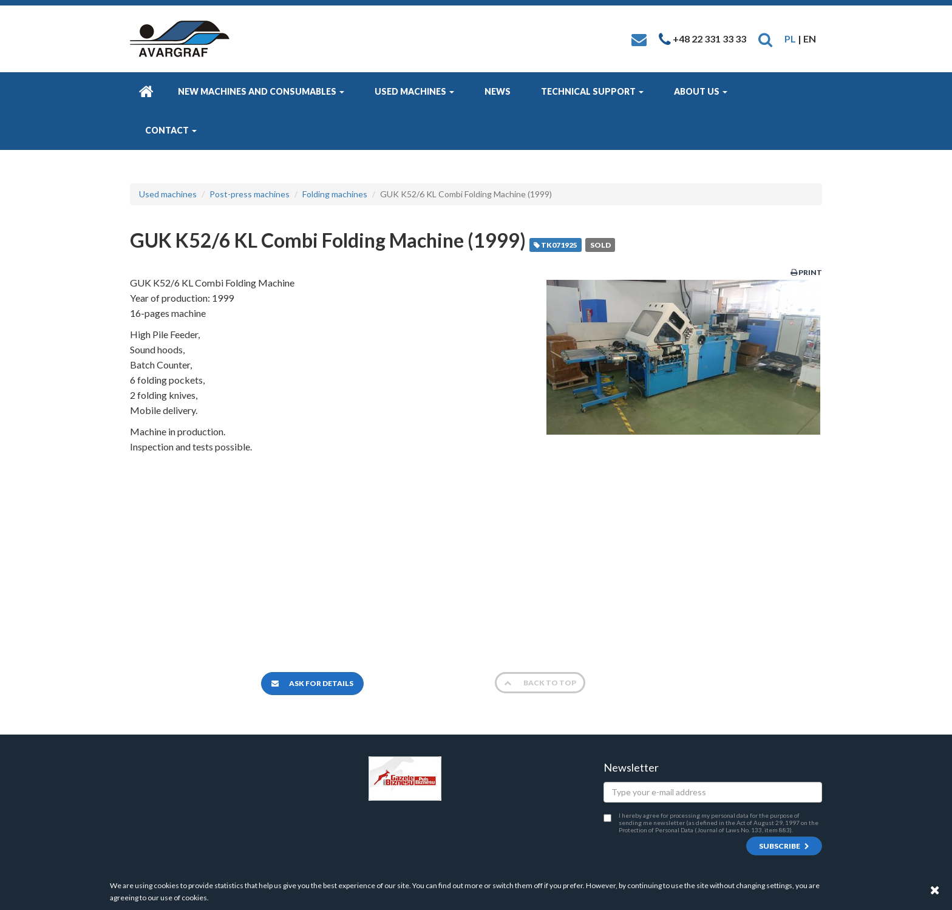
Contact (171, 130)
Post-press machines (249, 194)
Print (806, 272)
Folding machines (334, 194)
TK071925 (555, 245)
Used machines (414, 91)
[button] (765, 38)
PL (790, 38)
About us (700, 91)
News (497, 91)
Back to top (540, 682)
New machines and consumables (261, 91)
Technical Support (592, 91)
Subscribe (784, 846)
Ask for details (312, 683)
